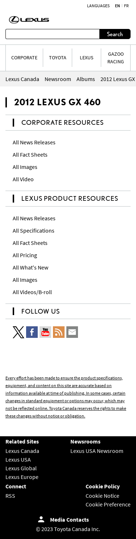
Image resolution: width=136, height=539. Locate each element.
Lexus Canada (22, 450)
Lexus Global (21, 468)
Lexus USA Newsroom (96, 450)
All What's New (30, 267)
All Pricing (25, 255)
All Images (25, 166)
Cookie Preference (108, 504)
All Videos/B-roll (32, 292)
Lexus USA (18, 459)
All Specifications (33, 230)
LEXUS (86, 57)
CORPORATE (24, 57)
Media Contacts (69, 519)
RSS (10, 495)
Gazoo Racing (115, 58)
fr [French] (126, 6)
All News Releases (34, 142)
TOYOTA (57, 57)
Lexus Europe (21, 476)
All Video (23, 179)
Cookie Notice (102, 495)
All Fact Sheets (30, 154)
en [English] (117, 6)
